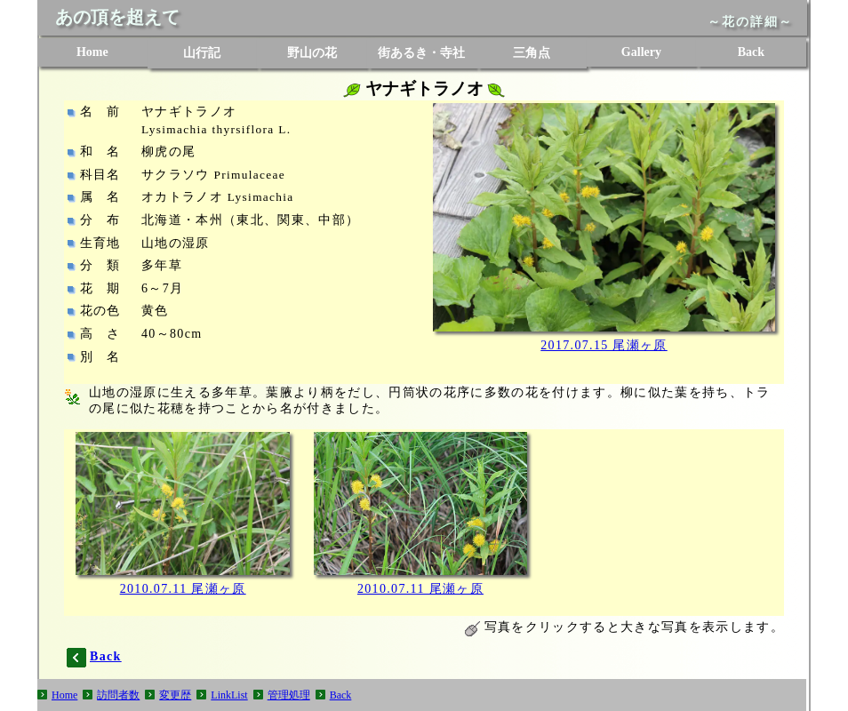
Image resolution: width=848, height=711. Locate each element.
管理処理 (289, 695)
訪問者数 (118, 695)
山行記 (201, 53)
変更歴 (175, 695)
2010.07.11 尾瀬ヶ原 (183, 588)
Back (751, 52)
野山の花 (312, 53)
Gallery (641, 52)
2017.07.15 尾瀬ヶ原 (604, 345)
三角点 (531, 53)
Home (92, 52)
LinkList (229, 695)
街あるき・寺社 (421, 53)
